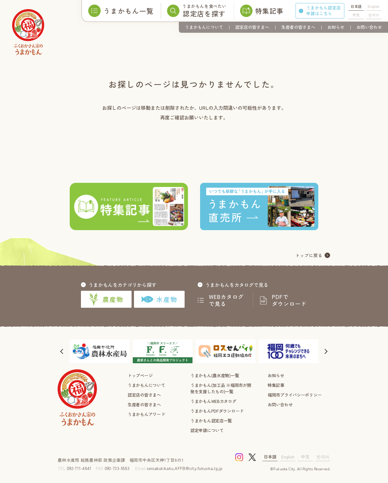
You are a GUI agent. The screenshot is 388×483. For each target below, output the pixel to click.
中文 (356, 14)
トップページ (140, 375)
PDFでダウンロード (289, 300)
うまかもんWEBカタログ (213, 401)
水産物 (159, 299)
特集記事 (276, 385)
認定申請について (207, 430)
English (374, 6)
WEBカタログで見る (226, 300)
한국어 (373, 14)
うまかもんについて (204, 27)
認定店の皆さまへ (252, 27)
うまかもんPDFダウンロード (217, 411)
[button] (62, 351)
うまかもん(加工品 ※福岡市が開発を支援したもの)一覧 (220, 388)
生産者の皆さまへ (298, 27)
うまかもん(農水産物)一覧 (214, 375)
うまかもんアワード (146, 414)
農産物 (106, 299)
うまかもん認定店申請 (323, 10)
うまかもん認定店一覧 (211, 421)
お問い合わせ (369, 27)
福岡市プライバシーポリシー (295, 395)
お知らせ (335, 27)
